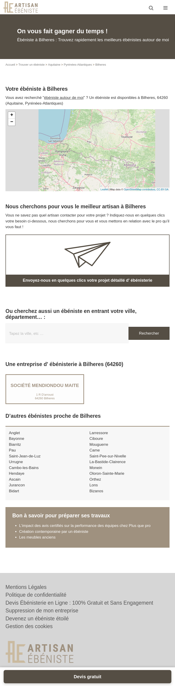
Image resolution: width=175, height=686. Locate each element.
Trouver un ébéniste (31, 64)
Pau (12, 450)
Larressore (99, 433)
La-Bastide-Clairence (108, 462)
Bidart (14, 491)
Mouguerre (99, 444)
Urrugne (16, 462)
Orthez (95, 479)
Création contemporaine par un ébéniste (53, 531)
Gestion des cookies (29, 626)
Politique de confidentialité (35, 595)
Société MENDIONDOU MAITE (44, 385)
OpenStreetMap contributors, (140, 189)
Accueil (10, 64)
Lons (94, 485)
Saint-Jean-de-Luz (25, 456)
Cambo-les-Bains (24, 468)
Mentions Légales (25, 587)
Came (95, 450)
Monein (96, 468)
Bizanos (96, 491)
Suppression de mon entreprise (41, 611)
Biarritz (15, 444)
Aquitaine (54, 64)
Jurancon (17, 485)
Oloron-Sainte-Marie (107, 473)
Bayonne (16, 438)
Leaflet (104, 189)
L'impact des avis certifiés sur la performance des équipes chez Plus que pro (85, 526)
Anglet (14, 433)
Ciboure (96, 438)
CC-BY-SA (162, 189)
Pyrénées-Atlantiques (78, 64)
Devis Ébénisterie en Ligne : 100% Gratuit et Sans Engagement (79, 603)
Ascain (15, 479)
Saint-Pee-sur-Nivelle (108, 456)
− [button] (11, 122)
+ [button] (11, 115)
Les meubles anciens (37, 537)
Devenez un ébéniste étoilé (37, 619)
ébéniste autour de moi (64, 97)
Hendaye (16, 473)
